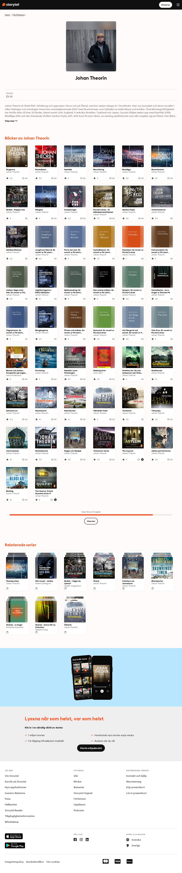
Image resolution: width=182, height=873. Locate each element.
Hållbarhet (11, 804)
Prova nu (165, 5)
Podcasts (79, 810)
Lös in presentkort (136, 793)
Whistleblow (12, 821)
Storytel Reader (14, 810)
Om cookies (53, 861)
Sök (76, 775)
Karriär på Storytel (15, 781)
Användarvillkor (35, 861)
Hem (7, 14)
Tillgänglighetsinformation (20, 816)
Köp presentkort (135, 787)
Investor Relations (15, 793)
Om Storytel (12, 775)
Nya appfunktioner (15, 787)
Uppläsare (79, 804)
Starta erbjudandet (91, 748)
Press (8, 798)
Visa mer (11, 120)
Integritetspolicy (14, 861)
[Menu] (178, 5)
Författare (18, 14)
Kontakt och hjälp (136, 775)
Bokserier (79, 787)
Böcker (78, 781)
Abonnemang (133, 781)
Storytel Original (83, 793)
